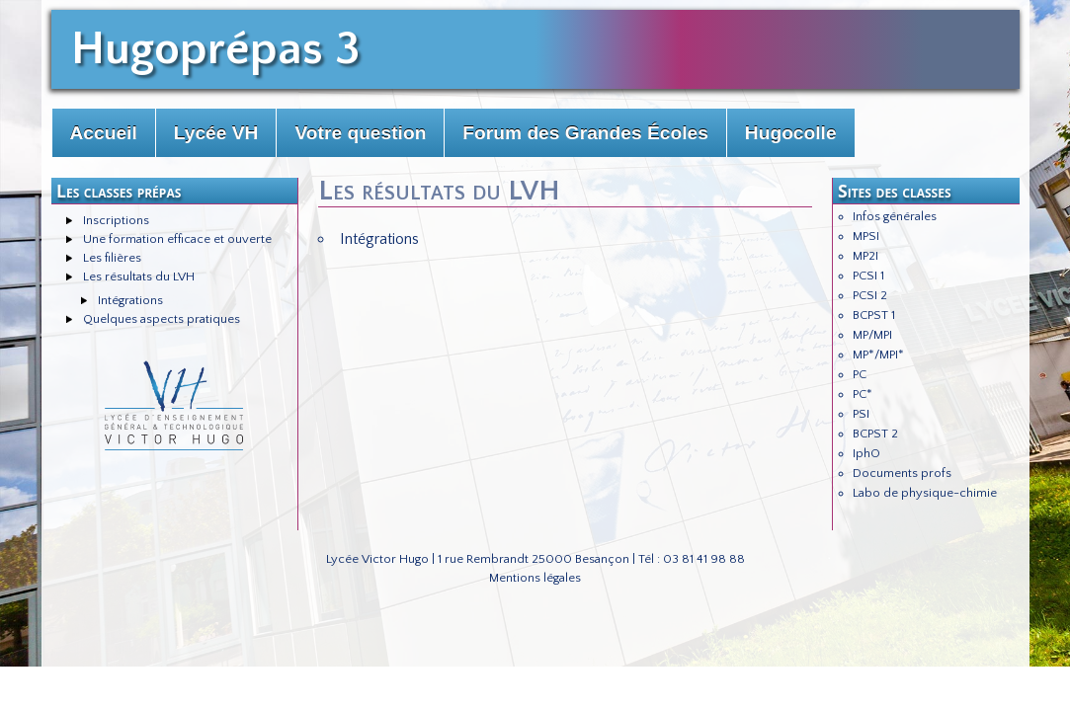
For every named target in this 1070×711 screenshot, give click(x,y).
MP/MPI (872, 335)
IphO (866, 453)
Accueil (103, 132)
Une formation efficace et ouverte (177, 239)
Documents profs (902, 473)
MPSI (866, 236)
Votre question (360, 132)
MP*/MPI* (878, 354)
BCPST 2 (875, 433)
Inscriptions (116, 220)
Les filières (112, 258)
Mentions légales (535, 578)
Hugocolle (791, 132)
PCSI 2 (870, 295)
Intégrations (130, 300)
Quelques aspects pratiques (161, 319)
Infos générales (895, 216)
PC (859, 374)
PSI (861, 414)
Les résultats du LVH (139, 276)
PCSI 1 (868, 275)
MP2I (865, 256)
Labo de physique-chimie (925, 493)
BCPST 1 (874, 315)
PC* (862, 394)
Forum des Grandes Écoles (584, 132)
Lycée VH (216, 132)
